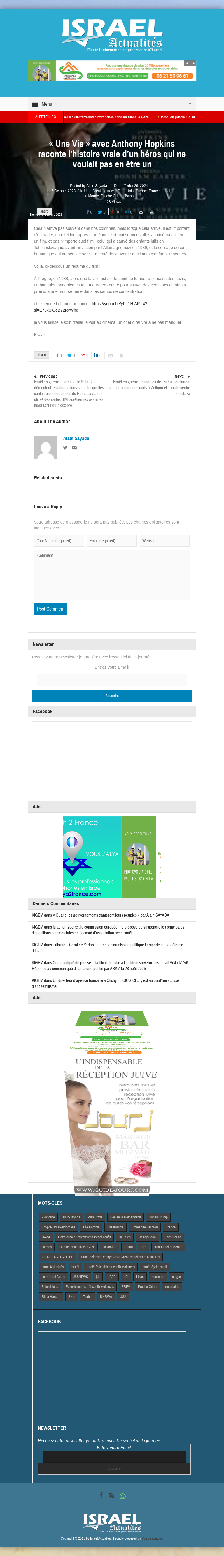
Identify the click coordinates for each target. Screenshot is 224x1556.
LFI (126, 1277)
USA (123, 1296)
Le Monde (91, 196)
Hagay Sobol (147, 1237)
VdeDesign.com (153, 1538)
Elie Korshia (115, 1227)
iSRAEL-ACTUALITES (57, 1257)
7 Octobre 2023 (63, 191)
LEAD (112, 1277)
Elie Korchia (91, 1227)
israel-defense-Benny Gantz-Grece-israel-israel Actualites (120, 1257)
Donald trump (158, 1217)
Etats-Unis (126, 191)
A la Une (83, 191)
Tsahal (129, 196)
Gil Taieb (125, 1237)
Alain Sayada (96, 186)
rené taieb (172, 1286)
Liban (140, 1277)
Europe (141, 191)
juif (98, 1277)
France (154, 191)
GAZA (46, 1237)
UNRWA (106, 1296)
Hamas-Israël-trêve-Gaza (77, 1247)
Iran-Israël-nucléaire (168, 1247)
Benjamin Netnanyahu (125, 1217)
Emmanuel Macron (145, 1227)
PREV (126, 1286)
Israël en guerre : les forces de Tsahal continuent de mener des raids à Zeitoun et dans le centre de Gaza (151, 385)
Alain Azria (95, 1217)
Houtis (128, 1247)
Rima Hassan (51, 1296)
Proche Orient (112, 196)
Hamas (47, 1247)
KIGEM (37, 915)
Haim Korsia (172, 1237)
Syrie (71, 1296)
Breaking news (104, 191)
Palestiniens (50, 1286)
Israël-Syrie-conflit (155, 1267)
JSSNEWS (80, 1277)
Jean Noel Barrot (53, 1277)
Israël (166, 191)
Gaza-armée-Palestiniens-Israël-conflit (84, 1237)
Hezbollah (109, 1247)
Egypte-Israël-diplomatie (58, 1227)
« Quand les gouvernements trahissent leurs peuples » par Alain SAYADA (111, 915)
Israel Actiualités (53, 1267)
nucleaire (158, 1277)
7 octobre (48, 1217)
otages (176, 1277)
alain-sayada (71, 1217)
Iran (143, 1247)
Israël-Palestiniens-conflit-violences (111, 1267)
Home (34, 215)
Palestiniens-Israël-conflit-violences (90, 1286)
